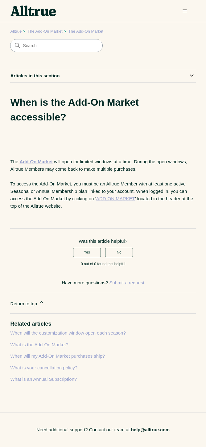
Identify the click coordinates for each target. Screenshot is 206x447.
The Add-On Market (44, 31)
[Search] (56, 45)
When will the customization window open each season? (68, 332)
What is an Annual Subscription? (43, 379)
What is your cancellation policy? (43, 367)
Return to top (27, 302)
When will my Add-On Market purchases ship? (57, 356)
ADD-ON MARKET (115, 198)
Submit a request (126, 282)
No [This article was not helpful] (119, 252)
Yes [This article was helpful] (87, 252)
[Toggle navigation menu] (185, 11)
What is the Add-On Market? (39, 344)
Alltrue (16, 31)
